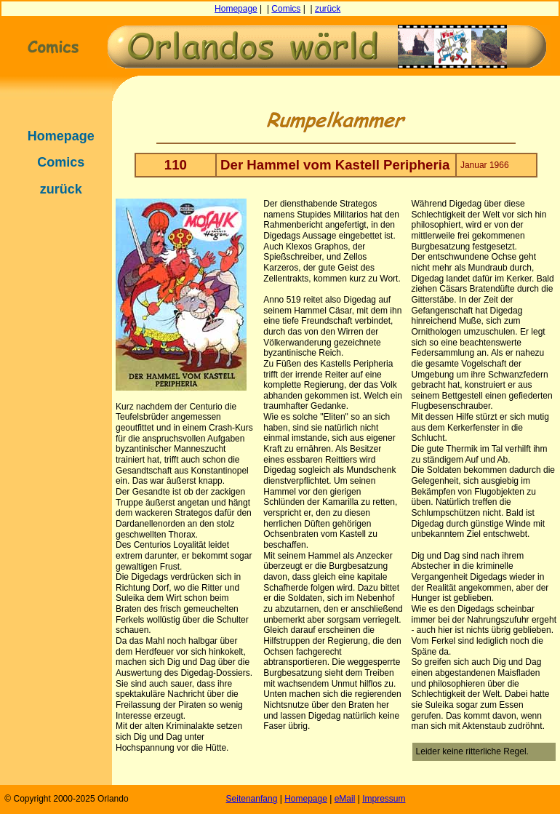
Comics (285, 9)
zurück (327, 9)
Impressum (383, 799)
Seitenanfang (252, 799)
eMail (345, 799)
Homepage (236, 9)
